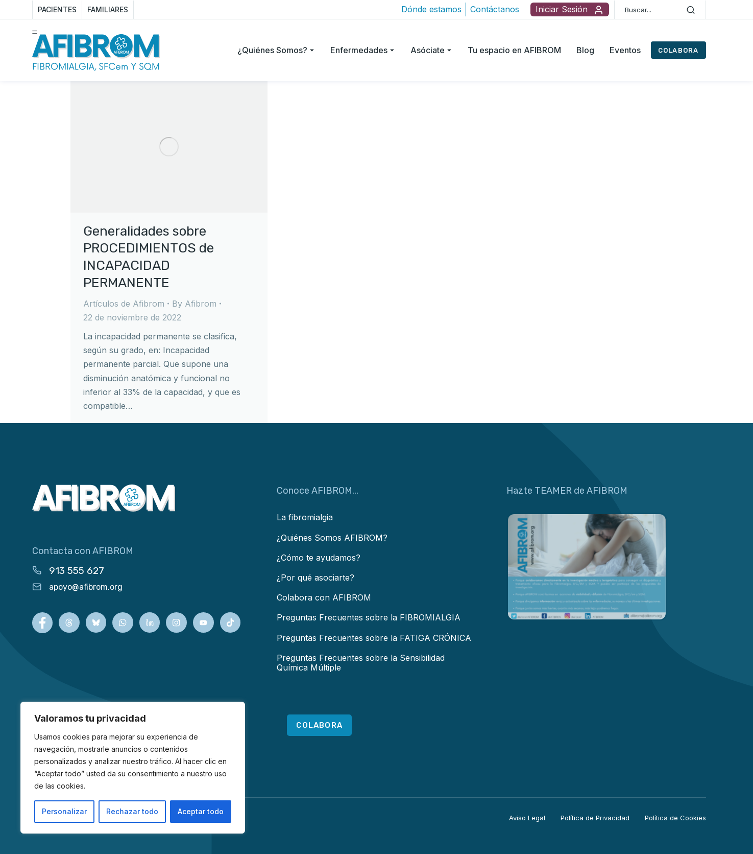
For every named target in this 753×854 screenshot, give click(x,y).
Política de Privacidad (595, 818)
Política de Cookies (675, 818)
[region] (132, 768)
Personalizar (64, 811)
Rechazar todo (132, 811)
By (194, 303)
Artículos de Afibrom (123, 303)
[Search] (690, 9)
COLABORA (678, 50)
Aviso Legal (527, 818)
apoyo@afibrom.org (86, 587)
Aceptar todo (201, 811)
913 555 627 (76, 570)
